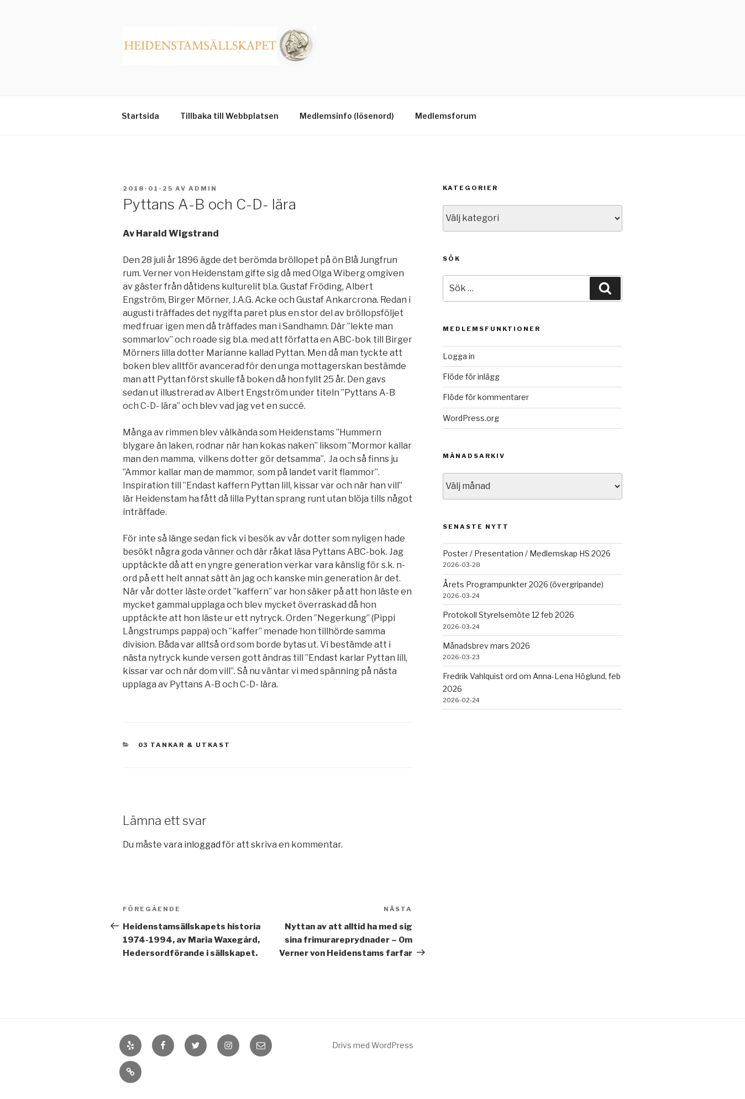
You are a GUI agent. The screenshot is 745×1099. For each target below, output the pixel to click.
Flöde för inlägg (471, 376)
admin (202, 188)
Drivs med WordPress (372, 1045)
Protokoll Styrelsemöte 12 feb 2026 (508, 614)
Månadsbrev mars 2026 (486, 645)
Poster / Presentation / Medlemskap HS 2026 (527, 553)
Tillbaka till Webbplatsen (229, 115)
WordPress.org (471, 418)
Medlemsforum (445, 115)
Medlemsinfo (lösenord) (347, 115)
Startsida (140, 115)
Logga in (459, 356)
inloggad (202, 844)
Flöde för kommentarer (486, 397)
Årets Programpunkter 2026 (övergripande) (523, 584)
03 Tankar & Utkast (184, 745)
